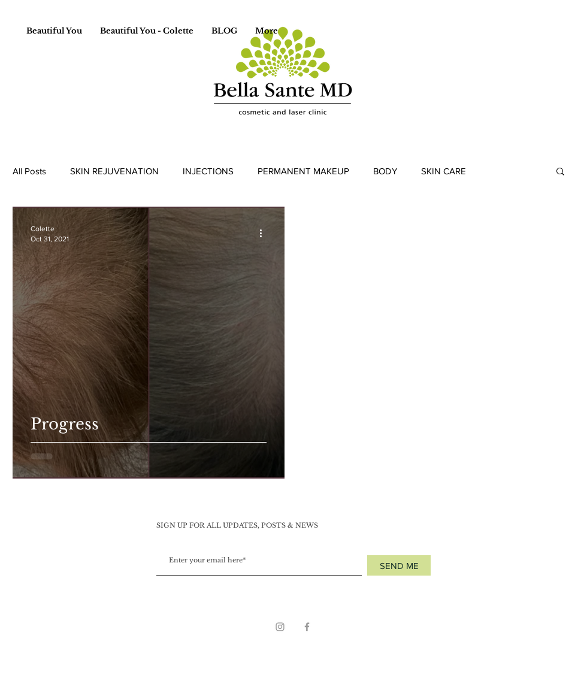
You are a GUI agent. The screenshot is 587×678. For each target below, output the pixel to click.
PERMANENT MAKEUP (303, 171)
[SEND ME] (399, 565)
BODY (385, 171)
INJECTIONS (208, 171)
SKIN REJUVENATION (114, 171)
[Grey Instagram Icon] (280, 626)
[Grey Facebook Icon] (307, 626)
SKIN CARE (443, 171)
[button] (560, 172)
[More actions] (265, 233)
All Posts (29, 171)
